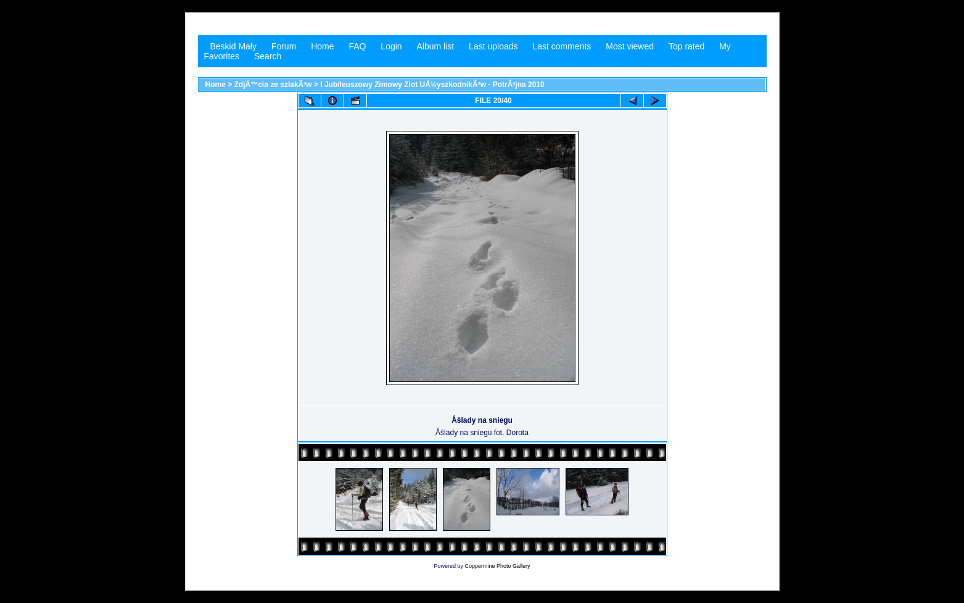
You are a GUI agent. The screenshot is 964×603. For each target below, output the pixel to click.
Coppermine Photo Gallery (497, 566)
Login (391, 46)
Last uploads (493, 46)
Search (267, 56)
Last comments (561, 46)
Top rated (686, 46)
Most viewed (630, 46)
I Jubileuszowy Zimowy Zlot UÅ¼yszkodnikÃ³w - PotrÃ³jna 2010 (432, 84)
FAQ (357, 46)
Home (322, 46)
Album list (436, 46)
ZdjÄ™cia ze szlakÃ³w (273, 84)
